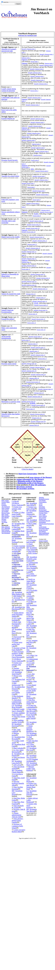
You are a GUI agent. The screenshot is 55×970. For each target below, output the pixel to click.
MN (27, 520)
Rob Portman (5, 530)
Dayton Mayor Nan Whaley (30, 618)
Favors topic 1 (35, 61)
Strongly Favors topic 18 (33, 382)
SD (27, 713)
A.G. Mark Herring (16, 554)
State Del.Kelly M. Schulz (18, 806)
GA (13, 705)
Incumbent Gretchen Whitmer (31, 512)
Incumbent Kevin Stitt (31, 626)
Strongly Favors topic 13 (41, 305)
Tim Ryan (4, 522)
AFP (48, 369)
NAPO (36, 214)
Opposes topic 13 (41, 297)
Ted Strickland (6, 533)
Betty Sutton (5, 500)
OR (27, 633)
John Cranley (5, 508)
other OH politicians (38, 485)
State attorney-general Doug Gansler (17, 820)
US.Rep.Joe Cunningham (31, 706)
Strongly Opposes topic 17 (38, 347)
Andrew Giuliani (30, 599)
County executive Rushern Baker (18, 830)
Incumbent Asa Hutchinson (18, 608)
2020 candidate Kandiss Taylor (18, 721)
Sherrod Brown (6, 531)
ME (27, 503)
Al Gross (17, 598)
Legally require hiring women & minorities (8, 90)
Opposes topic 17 (33, 344)
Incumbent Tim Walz (31, 521)
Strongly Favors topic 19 (38, 405)
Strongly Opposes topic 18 (29, 371)
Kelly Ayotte (32, 553)
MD (13, 791)
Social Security (43, 530)
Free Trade (42, 514)
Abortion (41, 497)
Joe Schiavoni (6, 507)
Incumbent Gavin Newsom (17, 656)
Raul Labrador (18, 748)
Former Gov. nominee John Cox (17, 508)
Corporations (43, 502)
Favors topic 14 (32, 314)
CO (13, 672)
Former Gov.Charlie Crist (16, 692)
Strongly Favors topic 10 (32, 228)
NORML (33, 403)
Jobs (40, 525)
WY (27, 763)
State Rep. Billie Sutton (30, 717)
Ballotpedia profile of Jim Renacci (30, 483)
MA (13, 770)
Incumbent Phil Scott (31, 749)
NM (27, 557)
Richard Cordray (4, 519)
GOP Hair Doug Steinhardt (18, 535)
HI (13, 724)
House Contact (43, 541)
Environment (42, 510)
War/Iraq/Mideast (44, 533)
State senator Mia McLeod (31, 710)
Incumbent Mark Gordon (31, 764)
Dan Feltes (31, 551)
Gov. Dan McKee (30, 675)
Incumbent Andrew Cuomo (31, 586)
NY (27, 585)
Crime (41, 503)
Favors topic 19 (30, 409)
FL (13, 687)
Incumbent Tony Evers (31, 756)
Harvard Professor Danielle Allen (18, 783)
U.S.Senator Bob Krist (31, 541)
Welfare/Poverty (43, 534)
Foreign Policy (43, 513)
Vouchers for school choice (10, 176)
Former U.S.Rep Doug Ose (18, 513)
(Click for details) (27, 469)
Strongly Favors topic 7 (38, 191)
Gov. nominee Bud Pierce (32, 641)
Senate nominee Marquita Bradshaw (29, 728)
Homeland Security (44, 520)
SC (27, 694)
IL (12, 754)
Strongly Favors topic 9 (46, 212)
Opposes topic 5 (36, 144)
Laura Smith (16, 516)
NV (27, 566)
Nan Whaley (5, 517)
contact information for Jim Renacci (30, 479)
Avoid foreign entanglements (6, 337)
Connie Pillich (6, 502)
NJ (13, 523)
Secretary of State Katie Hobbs (18, 649)
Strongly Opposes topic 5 (34, 133)
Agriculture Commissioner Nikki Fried (16, 701)
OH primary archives (24, 487)
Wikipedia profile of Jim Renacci (30, 481)
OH (27, 605)
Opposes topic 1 (49, 63)
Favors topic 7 (31, 187)
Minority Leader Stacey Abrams (18, 710)
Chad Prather (29, 738)
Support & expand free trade (10, 294)
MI (27, 510)
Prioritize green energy (8, 364)
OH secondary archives (25, 488)
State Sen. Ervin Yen (30, 630)
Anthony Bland (15, 626)
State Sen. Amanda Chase (17, 558)
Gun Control (42, 517)
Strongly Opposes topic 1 (46, 65)
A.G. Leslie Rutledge (16, 619)
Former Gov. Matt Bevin (31, 784)
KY (27, 778)
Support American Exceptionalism (7, 311)
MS (27, 809)
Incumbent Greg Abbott (31, 734)
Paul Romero (29, 645)
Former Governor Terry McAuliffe (18, 547)
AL (13, 600)
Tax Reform (42, 531)
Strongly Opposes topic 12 (40, 288)
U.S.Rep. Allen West (30, 745)
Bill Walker (17, 596)
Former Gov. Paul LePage (31, 508)
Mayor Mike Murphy (31, 524)
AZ (13, 629)
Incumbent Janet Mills (31, 504)
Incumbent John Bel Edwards (31, 792)
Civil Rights (42, 500)
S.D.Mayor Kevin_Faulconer (17, 504)
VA (13, 538)
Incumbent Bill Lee (31, 723)
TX (27, 733)
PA (27, 648)
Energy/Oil (42, 508)
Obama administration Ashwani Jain (16, 815)
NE (27, 533)
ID (13, 744)
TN (27, 722)
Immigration (42, 522)
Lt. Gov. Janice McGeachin (18, 751)
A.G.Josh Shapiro (30, 663)
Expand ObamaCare (8, 118)
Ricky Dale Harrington (16, 623)
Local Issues (42, 527)
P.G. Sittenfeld (6, 528)
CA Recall (15, 501)
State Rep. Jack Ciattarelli (18, 528)
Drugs (41, 505)
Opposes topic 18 (34, 378)
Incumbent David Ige (16, 725)
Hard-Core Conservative (28, 474)
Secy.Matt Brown (30, 678)
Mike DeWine (5, 516)
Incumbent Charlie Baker (17, 771)
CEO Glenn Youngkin (16, 550)
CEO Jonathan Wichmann (32, 760)
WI (27, 755)
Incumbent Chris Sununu (31, 548)
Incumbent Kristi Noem (31, 714)
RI (27, 666)
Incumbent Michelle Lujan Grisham (31, 559)
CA (13, 655)
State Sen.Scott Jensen (29, 529)
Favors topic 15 (31, 323)
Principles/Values (44, 528)
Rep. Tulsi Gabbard (16, 730)
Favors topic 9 (37, 215)
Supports (25, 165)
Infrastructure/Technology (46, 524)
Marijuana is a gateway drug (10, 401)
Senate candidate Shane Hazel (18, 714)
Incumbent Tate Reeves (31, 810)
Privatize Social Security (9, 160)
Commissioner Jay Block (32, 563)
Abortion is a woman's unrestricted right (8, 50)
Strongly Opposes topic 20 (38, 421)
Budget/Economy (44, 499)
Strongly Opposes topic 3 (33, 105)
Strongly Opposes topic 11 (29, 251)
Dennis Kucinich (4, 504)
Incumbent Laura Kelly (17, 762)
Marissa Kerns (15, 734)
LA (27, 791)
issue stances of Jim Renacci (40, 477)
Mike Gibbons (6, 527)
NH (27, 548)
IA (13, 737)
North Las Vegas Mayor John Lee (30, 581)
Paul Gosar (17, 637)
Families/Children (44, 511)
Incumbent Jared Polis (17, 673)
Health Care (42, 519)
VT (27, 748)
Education (42, 507)
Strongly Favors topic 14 (40, 310)
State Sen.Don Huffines (32, 741)
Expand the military (7, 319)
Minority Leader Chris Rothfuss (30, 768)
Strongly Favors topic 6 (41, 171)
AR (13, 607)
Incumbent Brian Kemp (17, 706)
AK (13, 592)
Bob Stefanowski (16, 684)
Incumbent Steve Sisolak (31, 567)
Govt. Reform (43, 516)
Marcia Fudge (6, 513)
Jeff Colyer (17, 765)
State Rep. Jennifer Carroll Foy (17, 566)
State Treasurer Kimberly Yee (18, 652)
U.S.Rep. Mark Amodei (31, 574)
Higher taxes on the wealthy (10, 237)
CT (13, 679)
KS (13, 761)
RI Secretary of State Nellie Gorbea (31, 690)
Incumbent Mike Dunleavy (17, 593)
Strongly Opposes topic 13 (39, 301)
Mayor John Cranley (31, 623)
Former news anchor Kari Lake (17, 644)
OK (27, 625)
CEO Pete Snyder (16, 584)
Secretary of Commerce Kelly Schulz (17, 826)
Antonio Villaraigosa (16, 669)
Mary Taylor (5, 514)
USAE (36, 303)
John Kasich (5, 510)
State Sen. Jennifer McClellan (16, 575)
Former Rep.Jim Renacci (29, 612)
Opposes (24, 59)
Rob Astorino (29, 595)
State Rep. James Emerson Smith (31, 701)
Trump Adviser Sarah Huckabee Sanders (18, 614)
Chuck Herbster (29, 545)
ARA (32, 169)
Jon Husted (5, 511)
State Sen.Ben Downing (17, 788)
